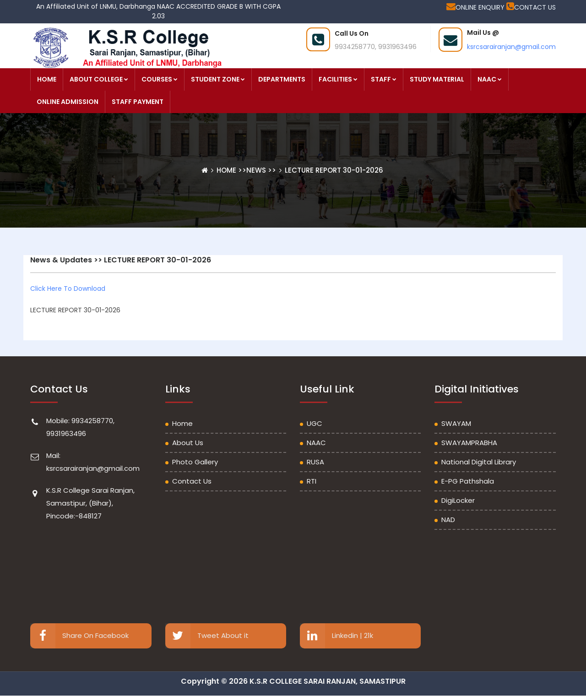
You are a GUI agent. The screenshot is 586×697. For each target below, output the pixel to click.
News (256, 170)
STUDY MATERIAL (437, 79)
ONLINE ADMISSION (67, 101)
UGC (314, 423)
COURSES (159, 79)
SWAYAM (456, 423)
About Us (187, 442)
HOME (46, 79)
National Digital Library (478, 462)
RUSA (315, 462)
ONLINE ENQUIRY (476, 7)
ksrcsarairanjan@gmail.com (511, 46)
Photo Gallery (195, 462)
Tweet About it (207, 635)
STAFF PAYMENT (137, 101)
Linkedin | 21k (336, 635)
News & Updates (61, 260)
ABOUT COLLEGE (99, 79)
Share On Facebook (79, 635)
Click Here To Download (67, 288)
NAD (448, 519)
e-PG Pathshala (467, 481)
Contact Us (192, 481)
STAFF (383, 79)
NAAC (489, 79)
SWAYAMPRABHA (469, 442)
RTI (311, 481)
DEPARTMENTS (281, 79)
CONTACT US (531, 7)
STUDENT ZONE (218, 79)
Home (227, 170)
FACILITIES (338, 79)
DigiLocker (458, 500)
